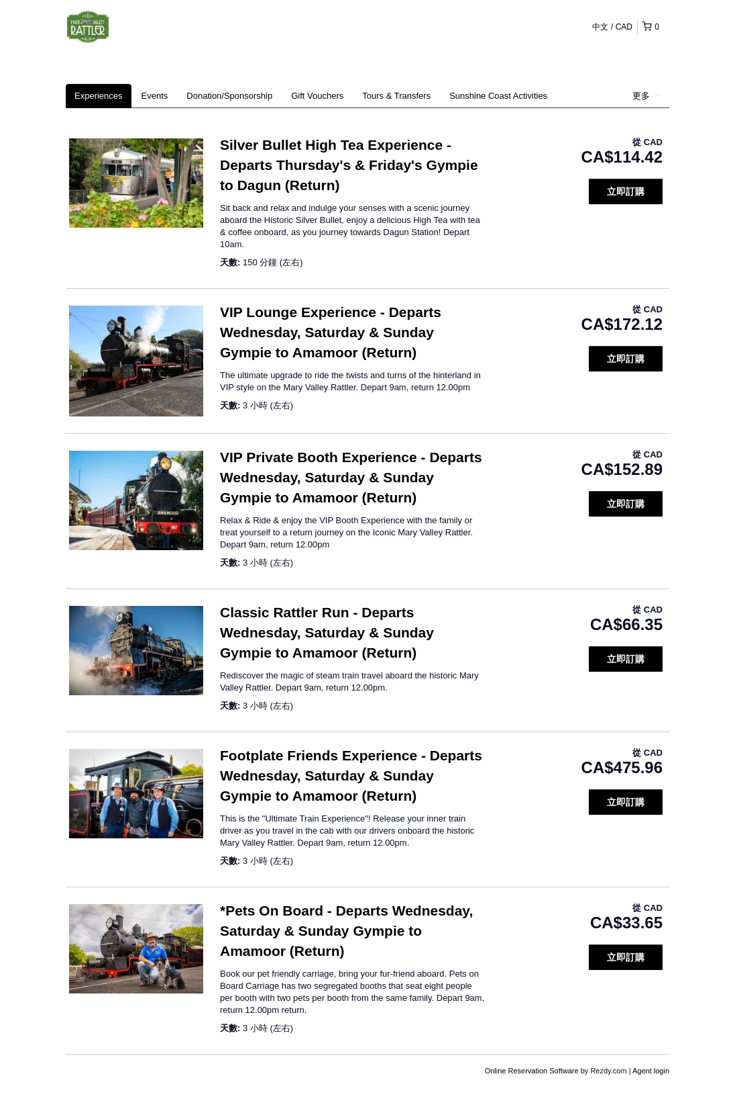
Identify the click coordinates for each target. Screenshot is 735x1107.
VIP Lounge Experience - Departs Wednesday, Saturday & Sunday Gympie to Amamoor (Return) (330, 332)
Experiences (98, 96)
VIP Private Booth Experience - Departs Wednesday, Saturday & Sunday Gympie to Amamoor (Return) (351, 477)
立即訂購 (625, 191)
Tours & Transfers (396, 96)
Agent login (650, 1071)
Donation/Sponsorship (229, 96)
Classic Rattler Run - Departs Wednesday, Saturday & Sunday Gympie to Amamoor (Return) (327, 632)
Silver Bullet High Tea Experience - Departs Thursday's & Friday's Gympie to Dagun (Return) (349, 165)
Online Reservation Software (532, 1071)
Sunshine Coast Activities (498, 96)
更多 (645, 96)
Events (155, 96)
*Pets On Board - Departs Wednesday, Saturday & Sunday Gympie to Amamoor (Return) (346, 931)
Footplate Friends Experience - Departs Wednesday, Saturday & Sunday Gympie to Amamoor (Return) (351, 775)
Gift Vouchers (317, 96)
